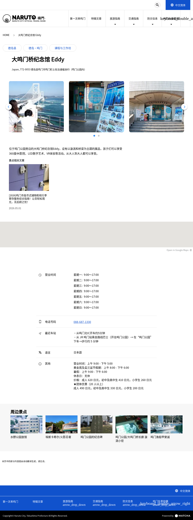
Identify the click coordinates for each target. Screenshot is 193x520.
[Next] (184, 107)
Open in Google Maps (178, 250)
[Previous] (9, 107)
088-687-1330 (82, 322)
